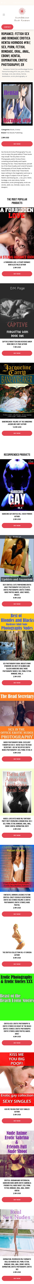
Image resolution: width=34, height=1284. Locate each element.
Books (12, 130)
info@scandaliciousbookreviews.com (22, 2)
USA (4, 2)
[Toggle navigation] (3, 14)
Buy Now (17, 144)
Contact (7, 27)
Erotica (17, 130)
